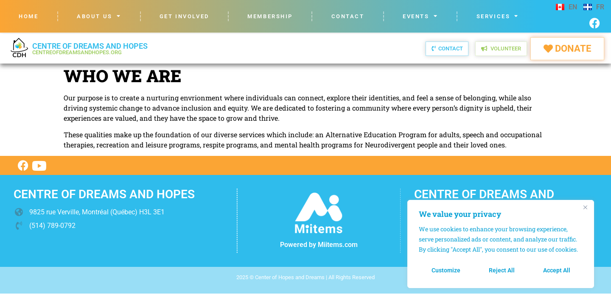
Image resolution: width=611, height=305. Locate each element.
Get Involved (184, 16)
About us (99, 16)
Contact (347, 16)
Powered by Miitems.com (319, 245)
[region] (500, 244)
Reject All (502, 270)
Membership (270, 16)
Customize (446, 270)
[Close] (585, 207)
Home (28, 16)
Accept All (556, 270)
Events (420, 16)
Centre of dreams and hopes (90, 48)
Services (497, 16)
